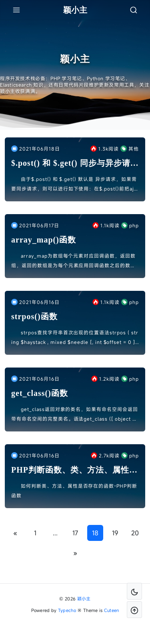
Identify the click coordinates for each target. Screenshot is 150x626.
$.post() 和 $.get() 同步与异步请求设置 (75, 164)
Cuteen (111, 610)
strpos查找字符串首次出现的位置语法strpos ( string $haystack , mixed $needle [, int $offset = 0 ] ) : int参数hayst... (75, 338)
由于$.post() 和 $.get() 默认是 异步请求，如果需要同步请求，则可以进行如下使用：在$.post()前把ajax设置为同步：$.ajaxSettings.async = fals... (74, 184)
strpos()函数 (34, 316)
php (130, 225)
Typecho (67, 610)
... (55, 533)
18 (95, 533)
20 (135, 533)
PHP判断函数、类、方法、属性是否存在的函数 (74, 470)
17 (75, 533)
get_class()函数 (39, 393)
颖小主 (84, 599)
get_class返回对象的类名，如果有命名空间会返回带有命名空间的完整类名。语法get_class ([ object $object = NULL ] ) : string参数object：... (75, 414)
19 (115, 533)
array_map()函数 (43, 239)
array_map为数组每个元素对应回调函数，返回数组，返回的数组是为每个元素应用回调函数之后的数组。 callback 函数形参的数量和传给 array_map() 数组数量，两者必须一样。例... (73, 261)
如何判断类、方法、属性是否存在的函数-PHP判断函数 (74, 491)
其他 (129, 148)
